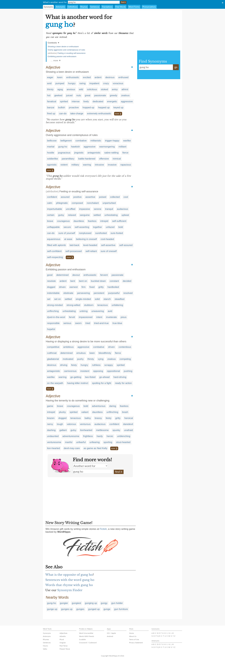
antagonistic (94, 152)
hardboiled (113, 287)
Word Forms (134, 7)
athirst (125, 89)
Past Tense (63, 646)
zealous (125, 95)
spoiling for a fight (101, 383)
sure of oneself (109, 251)
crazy (106, 83)
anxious (71, 89)
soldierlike (52, 158)
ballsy (88, 418)
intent (99, 317)
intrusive (99, 164)
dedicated (98, 101)
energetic (112, 101)
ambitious (68, 347)
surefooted (101, 233)
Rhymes (83, 7)
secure (67, 227)
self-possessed (73, 251)
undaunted (53, 436)
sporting (107, 442)
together (97, 227)
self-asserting (82, 227)
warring (87, 164)
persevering (83, 293)
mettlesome (102, 430)
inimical (117, 158)
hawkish (75, 146)
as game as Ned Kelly (95, 448)
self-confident (54, 251)
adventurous (98, 406)
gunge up (52, 609)
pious (124, 317)
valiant (84, 412)
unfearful (81, 442)
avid (49, 83)
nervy (50, 424)
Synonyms (48, 7)
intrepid (104, 221)
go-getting (75, 377)
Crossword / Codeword (88, 643)
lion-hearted (53, 448)
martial (50, 146)
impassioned (85, 317)
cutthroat (52, 353)
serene (97, 209)
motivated (68, 359)
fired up (51, 113)
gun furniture (121, 609)
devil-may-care (72, 448)
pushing (128, 371)
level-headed (90, 245)
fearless (92, 221)
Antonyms (60, 7)
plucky (62, 412)
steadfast (119, 299)
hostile (50, 152)
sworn (78, 323)
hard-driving (120, 377)
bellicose (52, 140)
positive (77, 197)
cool (126, 197)
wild (81, 89)
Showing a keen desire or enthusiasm (63, 46)
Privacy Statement (136, 643)
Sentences (94, 7)
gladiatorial (53, 359)
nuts (78, 95)
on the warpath (55, 383)
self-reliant (91, 251)
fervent (104, 275)
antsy (115, 89)
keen (59, 77)
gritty (101, 287)
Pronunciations (149, 7)
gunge (106, 609)
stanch (107, 299)
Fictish (103, 529)
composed (77, 203)
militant (122, 146)
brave (50, 221)
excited (87, 77)
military (75, 164)
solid (97, 299)
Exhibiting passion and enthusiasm (62, 56)
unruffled (70, 209)
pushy (80, 359)
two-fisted (90, 377)
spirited (64, 101)
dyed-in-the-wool (56, 317)
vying (101, 359)
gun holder (117, 603)
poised (102, 197)
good (50, 275)
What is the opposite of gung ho (69, 574)
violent (64, 164)
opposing (98, 371)
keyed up (118, 107)
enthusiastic (72, 77)
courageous (63, 221)
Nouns (45, 646)
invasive (112, 164)
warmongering (107, 146)
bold (120, 227)
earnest (74, 287)
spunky (116, 430)
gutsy (61, 215)
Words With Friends (86, 636)
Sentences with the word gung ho (69, 580)
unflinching (53, 311)
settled (97, 215)
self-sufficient (119, 221)
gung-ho (62, 146)
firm (84, 287)
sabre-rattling (111, 152)
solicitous (92, 89)
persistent (99, 293)
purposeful (113, 293)
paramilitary (68, 158)
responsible (53, 323)
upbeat (125, 215)
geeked (58, 95)
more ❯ (118, 114)
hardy (100, 436)
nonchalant (93, 203)
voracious (118, 83)
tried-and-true (101, 323)
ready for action (123, 383)
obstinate (68, 293)
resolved (128, 293)
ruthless (96, 365)
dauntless (79, 221)
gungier (64, 603)
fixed (92, 287)
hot (49, 95)
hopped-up (88, 107)
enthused (123, 77)
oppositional (113, 371)
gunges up (66, 609)
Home (131, 633)
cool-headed (107, 239)
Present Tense (65, 649)
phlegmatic (62, 203)
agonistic (52, 164)
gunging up (91, 603)
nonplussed (85, 233)
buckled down (98, 281)
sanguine (85, 215)
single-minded (83, 299)
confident (52, 197)
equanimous (53, 239)
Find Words (120, 7)
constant (114, 281)
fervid (72, 317)
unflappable (53, 227)
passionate (100, 95)
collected (115, 197)
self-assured (126, 245)
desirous (110, 77)
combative (81, 140)
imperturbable (54, 209)
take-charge (76, 113)
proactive (74, 107)
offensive (104, 158)
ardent (98, 77)
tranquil (109, 209)
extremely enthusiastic (99, 113)
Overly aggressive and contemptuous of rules (66, 50)
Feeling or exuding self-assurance (72, 53)
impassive (84, 209)
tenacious (102, 305)
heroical (128, 418)
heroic (110, 436)
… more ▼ (56, 60)
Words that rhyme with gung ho (69, 585)
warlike (127, 140)
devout (76, 275)
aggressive (127, 101)
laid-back (74, 245)
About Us (132, 636)
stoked (104, 89)
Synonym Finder (70, 590)
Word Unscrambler (86, 633)
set (48, 299)
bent (72, 281)
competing (125, 359)
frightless (88, 436)
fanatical (51, 101)
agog (60, 89)
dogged (51, 287)
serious (67, 323)
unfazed (110, 227)
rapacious (125, 164)
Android (110, 636)
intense (76, 101)
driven (62, 287)
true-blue (117, 323)
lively (86, 101)
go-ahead (104, 377)
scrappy (108, 365)
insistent (84, 371)
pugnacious (64, 152)
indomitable (53, 293)
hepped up (104, 107)
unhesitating (111, 215)
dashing (51, 430)
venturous (85, 424)
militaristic (95, 140)
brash (125, 412)
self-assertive (108, 245)
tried (87, 323)
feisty (74, 365)
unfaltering (117, 305)
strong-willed (73, 305)
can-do (62, 113)
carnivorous (70, 371)
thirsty (50, 89)
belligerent (66, 140)
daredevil (128, 424)
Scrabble (82, 639)
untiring (83, 311)
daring (112, 406)
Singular (63, 643)
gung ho (92, 471)
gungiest (76, 603)
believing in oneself (86, 239)
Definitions (72, 7)
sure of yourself (66, 233)
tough (60, 424)
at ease (68, 239)
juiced (69, 95)
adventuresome (70, 436)
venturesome (54, 442)
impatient (94, 83)
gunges (80, 609)
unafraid (128, 430)
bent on (83, 281)
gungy (104, 603)
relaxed (72, 215)
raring (82, 83)
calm (49, 203)
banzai (50, 107)
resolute (51, 281)
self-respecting (55, 257)
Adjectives (63, 633)
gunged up (94, 609)
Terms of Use (134, 639)
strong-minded (55, 305)
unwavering (97, 311)
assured (65, 197)
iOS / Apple (111, 633)
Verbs (45, 649)
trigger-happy (112, 140)
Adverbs (63, 636)
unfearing (95, 442)
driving (63, 365)
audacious (122, 209)
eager (50, 77)
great (87, 95)
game (50, 406)
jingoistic (79, 152)
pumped (59, 83)
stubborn (89, 305)
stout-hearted (123, 442)
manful (68, 442)
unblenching (123, 436)
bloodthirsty (105, 353)
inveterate (111, 317)
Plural (62, 639)
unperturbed (109, 203)
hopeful (51, 329)
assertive (90, 197)
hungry (71, 83)
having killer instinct (77, 383)
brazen (51, 418)
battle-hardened (86, 158)
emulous (81, 353)
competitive (53, 347)
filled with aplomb (56, 245)
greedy (113, 95)
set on (57, 299)
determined (62, 275)
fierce (125, 152)
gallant (63, 430)
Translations (107, 7)
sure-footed (116, 233)
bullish (61, 107)
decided (127, 281)
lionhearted (86, 430)
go (175, 67)
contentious (125, 347)
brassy (98, 418)
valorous (71, 424)
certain (50, 215)
